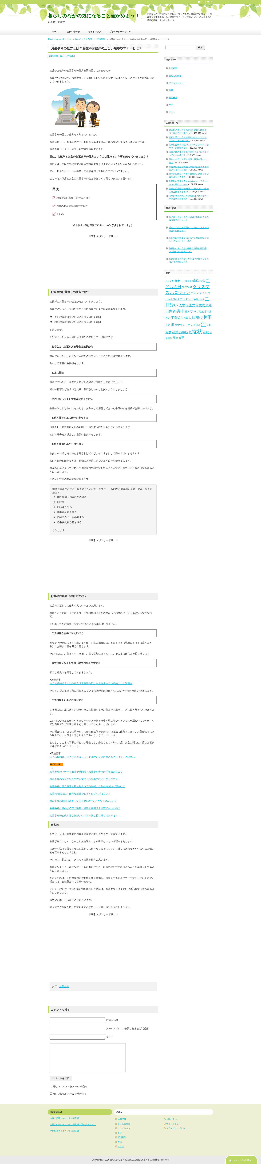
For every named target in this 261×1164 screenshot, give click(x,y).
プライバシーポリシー (120, 31)
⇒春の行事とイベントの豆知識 (64, 1118)
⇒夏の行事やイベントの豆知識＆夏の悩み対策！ (73, 1124)
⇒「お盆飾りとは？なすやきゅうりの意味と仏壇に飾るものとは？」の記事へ (92, 757)
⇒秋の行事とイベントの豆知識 (64, 1131)
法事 (209, 325)
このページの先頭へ (241, 1160)
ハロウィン (180, 292)
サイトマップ (94, 31)
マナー (172, 112)
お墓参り (64, 986)
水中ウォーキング (185, 325)
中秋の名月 (199, 299)
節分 (170, 338)
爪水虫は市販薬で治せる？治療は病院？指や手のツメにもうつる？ (189, 239)
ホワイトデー (177, 299)
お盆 (202, 281)
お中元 (168, 281)
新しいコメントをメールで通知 (70, 1086)
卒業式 (200, 305)
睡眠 (206, 332)
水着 (198, 325)
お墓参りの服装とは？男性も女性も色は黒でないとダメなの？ (84, 779)
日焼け (197, 317)
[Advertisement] (103, 262)
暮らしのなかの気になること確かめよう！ (94, 15)
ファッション (175, 83)
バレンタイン (199, 292)
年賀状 (175, 317)
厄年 (208, 305)
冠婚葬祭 (53, 56)
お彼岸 (186, 281)
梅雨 (208, 317)
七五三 (189, 299)
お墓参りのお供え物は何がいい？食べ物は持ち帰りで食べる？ (84, 815)
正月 (167, 325)
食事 (181, 337)
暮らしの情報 (67, 56)
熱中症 (183, 332)
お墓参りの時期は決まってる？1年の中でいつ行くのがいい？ (83, 801)
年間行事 (173, 68)
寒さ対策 (199, 311)
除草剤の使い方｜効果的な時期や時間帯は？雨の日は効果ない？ (188, 250)
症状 (197, 331)
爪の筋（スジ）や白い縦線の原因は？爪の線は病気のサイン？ (189, 218)
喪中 (180, 311)
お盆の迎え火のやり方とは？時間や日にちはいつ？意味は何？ (189, 260)
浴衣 (168, 332)
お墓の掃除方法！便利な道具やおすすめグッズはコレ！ (80, 793)
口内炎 (170, 311)
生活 (171, 105)
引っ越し (186, 317)
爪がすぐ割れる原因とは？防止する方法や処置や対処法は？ (189, 229)
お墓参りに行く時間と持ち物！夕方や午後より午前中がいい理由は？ (87, 786)
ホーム (55, 31)
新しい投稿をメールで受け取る (70, 1093)
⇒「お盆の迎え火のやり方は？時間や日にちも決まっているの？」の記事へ (91, 683)
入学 (182, 305)
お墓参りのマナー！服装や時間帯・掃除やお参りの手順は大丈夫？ (86, 771)
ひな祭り (187, 287)
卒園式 (190, 305)
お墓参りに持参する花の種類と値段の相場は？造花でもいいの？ (85, 808)
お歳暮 (194, 281)
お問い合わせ (73, 31)
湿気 (175, 332)
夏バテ (189, 311)
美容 (171, 90)
